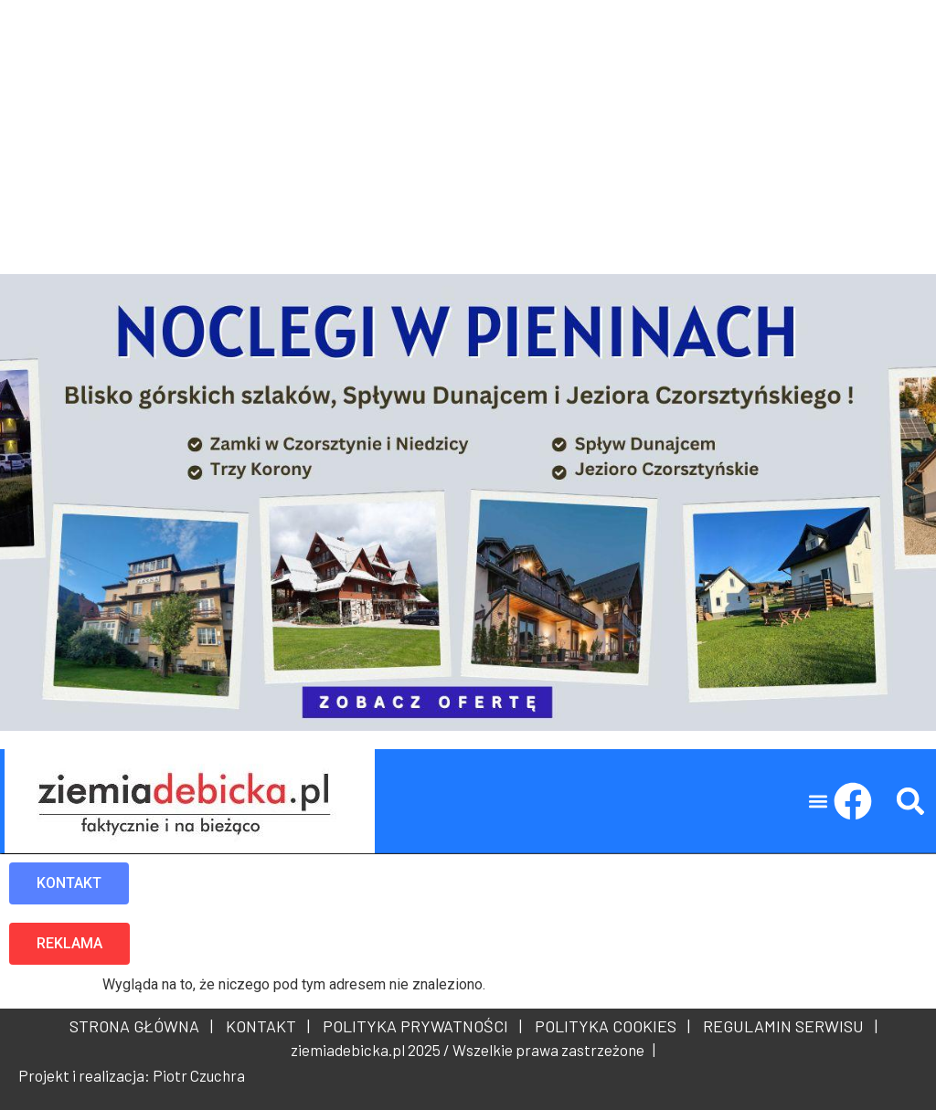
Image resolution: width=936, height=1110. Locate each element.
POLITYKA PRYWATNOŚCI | (418, 1026)
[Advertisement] (468, 128)
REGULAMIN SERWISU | (787, 1026)
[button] (818, 802)
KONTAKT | (264, 1026)
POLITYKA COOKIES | (608, 1026)
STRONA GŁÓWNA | (141, 1026)
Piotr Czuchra (199, 1075)
